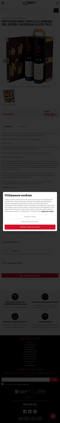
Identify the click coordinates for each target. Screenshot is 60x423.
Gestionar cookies (30, 217)
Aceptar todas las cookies (30, 227)
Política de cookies (47, 211)
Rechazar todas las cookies (30, 222)
